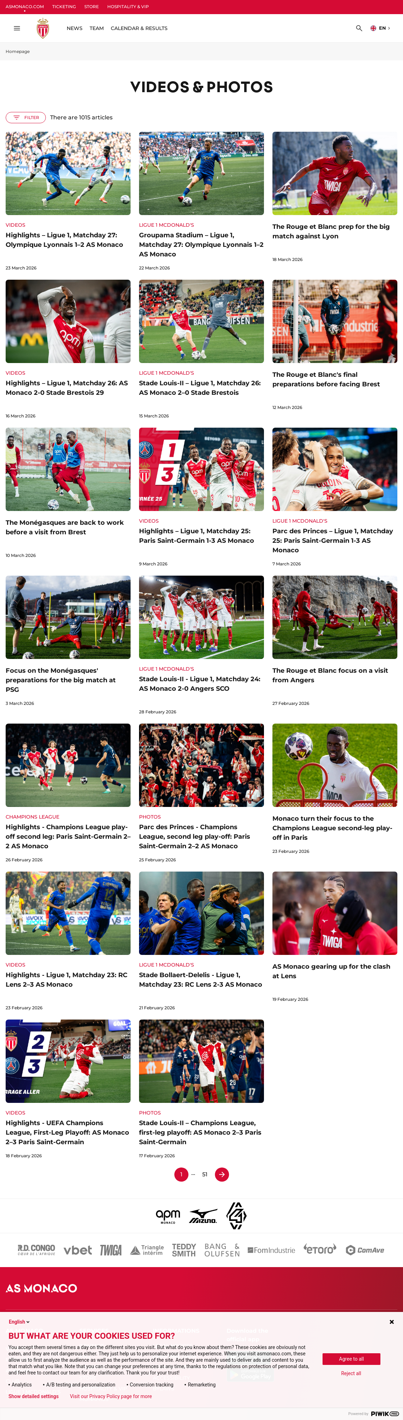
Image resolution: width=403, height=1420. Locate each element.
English (20, 1322)
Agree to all (351, 1359)
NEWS (75, 28)
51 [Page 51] (204, 1174)
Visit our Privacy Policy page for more (111, 1396)
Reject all (351, 1373)
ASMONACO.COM (25, 6)
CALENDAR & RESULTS (139, 28)
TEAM (97, 28)
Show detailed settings (33, 1396)
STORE (91, 6)
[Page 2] (222, 1175)
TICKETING (64, 6)
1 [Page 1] (181, 1174)
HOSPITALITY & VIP (128, 6)
